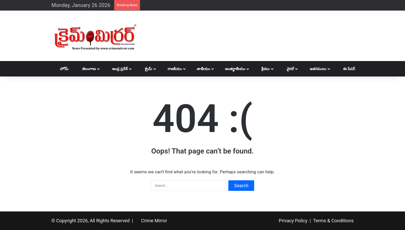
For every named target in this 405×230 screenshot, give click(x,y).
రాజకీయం (172, 69)
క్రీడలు (262, 69)
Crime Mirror (154, 220)
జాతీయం (201, 69)
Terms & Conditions (333, 220)
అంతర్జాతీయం (232, 69)
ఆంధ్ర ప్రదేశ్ (117, 69)
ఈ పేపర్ (345, 69)
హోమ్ (61, 69)
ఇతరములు (315, 69)
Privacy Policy (293, 220)
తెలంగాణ (86, 69)
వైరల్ (287, 69)
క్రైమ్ (145, 69)
